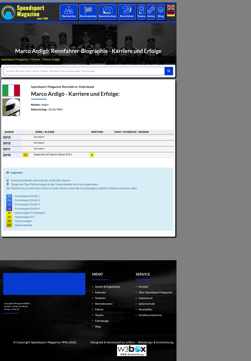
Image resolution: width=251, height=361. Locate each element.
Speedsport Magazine (14, 59)
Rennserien (69, 16)
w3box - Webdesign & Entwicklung (149, 342)
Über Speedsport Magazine (155, 292)
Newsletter (145, 309)
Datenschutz (147, 304)
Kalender (100, 292)
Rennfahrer (127, 16)
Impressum (146, 298)
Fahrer (36, 59)
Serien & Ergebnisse (107, 286)
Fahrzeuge (102, 321)
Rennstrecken (107, 16)
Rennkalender (88, 16)
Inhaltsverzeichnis (150, 315)
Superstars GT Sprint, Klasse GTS (53, 154)
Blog (161, 16)
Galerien (100, 298)
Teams (141, 16)
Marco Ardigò (51, 59)
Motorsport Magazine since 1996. (25, 286)
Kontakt (143, 286)
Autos (151, 16)
